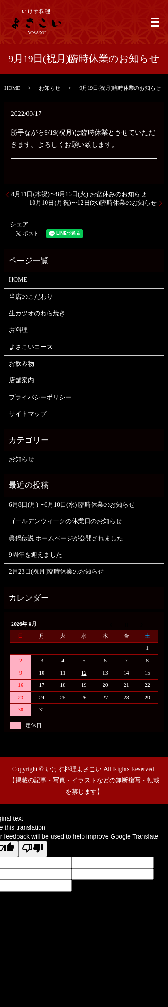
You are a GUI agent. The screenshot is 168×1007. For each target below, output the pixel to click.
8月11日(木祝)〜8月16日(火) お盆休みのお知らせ (78, 194)
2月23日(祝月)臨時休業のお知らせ (56, 571)
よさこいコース (31, 347)
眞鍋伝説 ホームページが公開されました (66, 538)
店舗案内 (21, 380)
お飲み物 (21, 363)
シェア (19, 224)
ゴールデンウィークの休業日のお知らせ (65, 521)
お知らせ (49, 88)
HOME (12, 88)
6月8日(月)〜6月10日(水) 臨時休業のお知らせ (72, 504)
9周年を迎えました (35, 555)
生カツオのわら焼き (37, 313)
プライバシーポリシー (40, 397)
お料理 (18, 330)
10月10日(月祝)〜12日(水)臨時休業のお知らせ (93, 202)
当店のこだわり (31, 296)
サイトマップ (28, 414)
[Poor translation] (32, 849)
